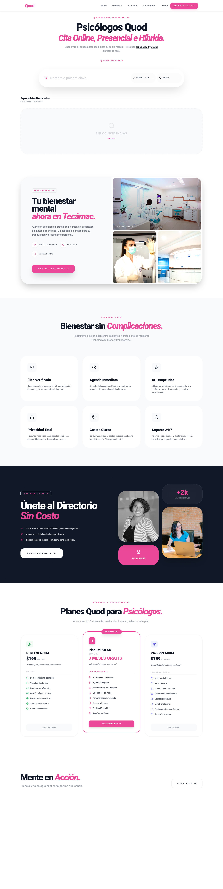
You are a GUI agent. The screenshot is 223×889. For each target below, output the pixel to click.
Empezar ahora (49, 727)
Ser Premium (173, 727)
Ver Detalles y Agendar (53, 269)
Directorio (117, 5)
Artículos (132, 5)
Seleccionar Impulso (111, 724)
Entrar (165, 5)
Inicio (104, 5)
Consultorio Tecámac (111, 61)
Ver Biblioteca (187, 783)
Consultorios (149, 5)
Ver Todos (111, 138)
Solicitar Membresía (41, 553)
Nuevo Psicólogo (184, 6)
